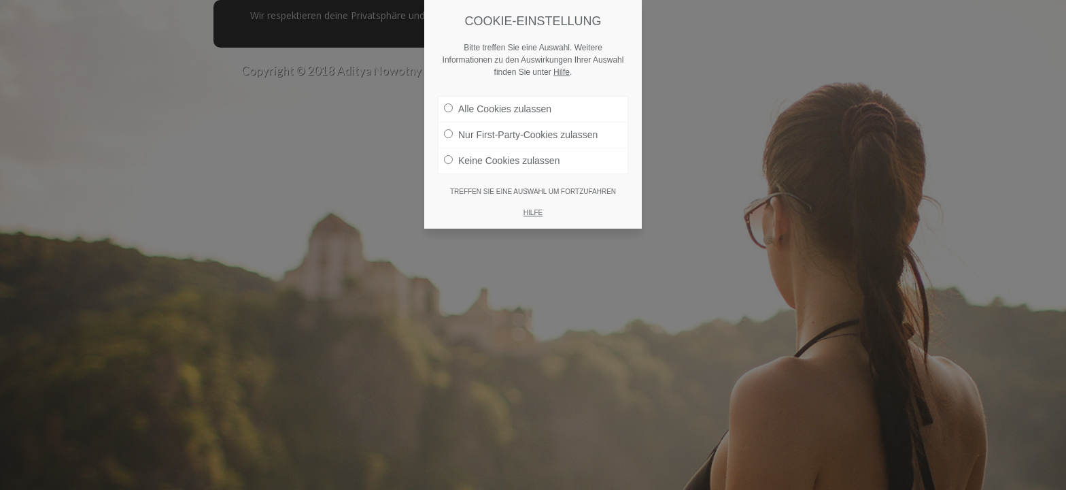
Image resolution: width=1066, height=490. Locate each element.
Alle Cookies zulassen (497, 108)
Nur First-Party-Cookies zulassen (521, 134)
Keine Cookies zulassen (502, 159)
